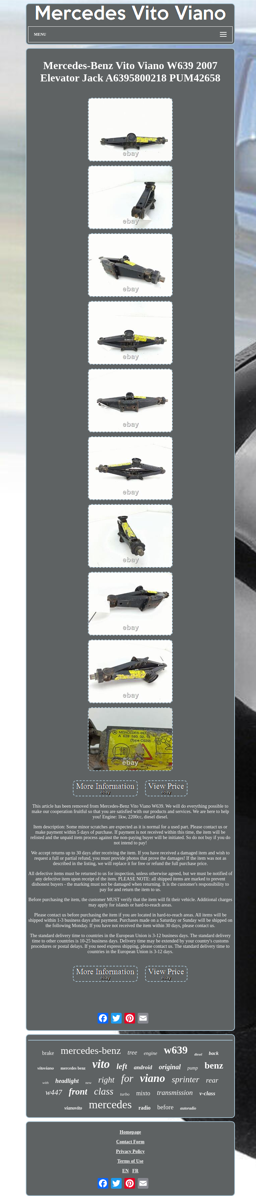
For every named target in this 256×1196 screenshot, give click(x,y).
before (165, 1107)
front (78, 1092)
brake (48, 1053)
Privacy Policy (130, 1151)
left (121, 1066)
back (214, 1053)
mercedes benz (73, 1068)
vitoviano (45, 1068)
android (143, 1067)
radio (144, 1108)
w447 (53, 1092)
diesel (198, 1054)
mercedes (110, 1104)
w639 (175, 1050)
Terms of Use (130, 1161)
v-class (207, 1093)
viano (152, 1078)
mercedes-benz (91, 1050)
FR (135, 1170)
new (89, 1083)
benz (214, 1065)
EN (125, 1170)
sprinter (185, 1079)
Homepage (130, 1132)
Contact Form (130, 1141)
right (106, 1079)
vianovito (73, 1108)
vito (101, 1064)
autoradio (188, 1108)
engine (150, 1053)
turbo (124, 1094)
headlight (67, 1081)
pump (192, 1068)
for (127, 1078)
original (170, 1067)
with (45, 1083)
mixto (143, 1093)
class (103, 1091)
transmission (175, 1093)
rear (212, 1080)
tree (132, 1052)
